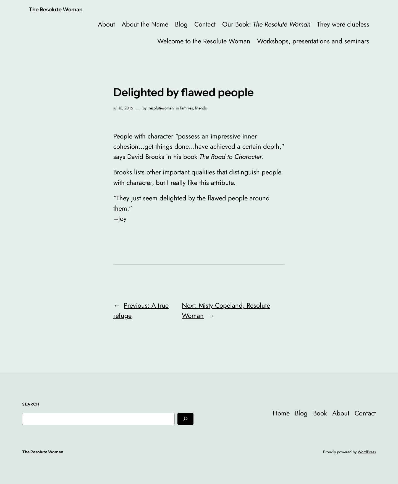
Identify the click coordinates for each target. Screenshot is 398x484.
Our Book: (266, 24)
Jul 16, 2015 (123, 108)
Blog (181, 24)
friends (201, 108)
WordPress (367, 452)
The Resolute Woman (56, 9)
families (186, 108)
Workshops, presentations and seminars (313, 41)
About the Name (145, 24)
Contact (205, 24)
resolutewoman (161, 108)
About (106, 24)
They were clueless (343, 24)
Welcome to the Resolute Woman (203, 41)
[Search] (185, 419)
